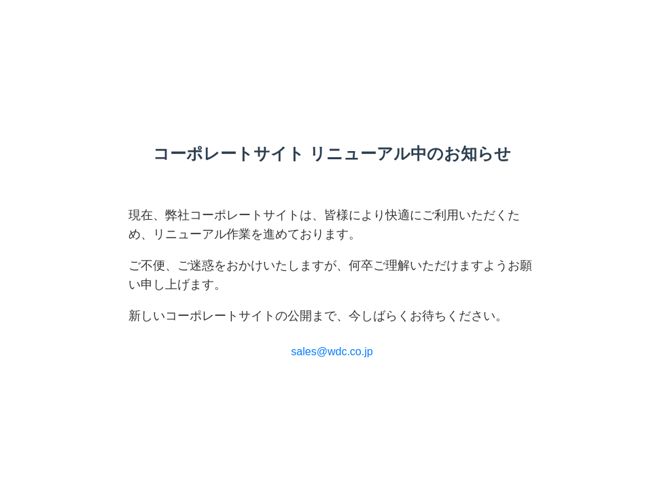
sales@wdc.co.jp (331, 351)
